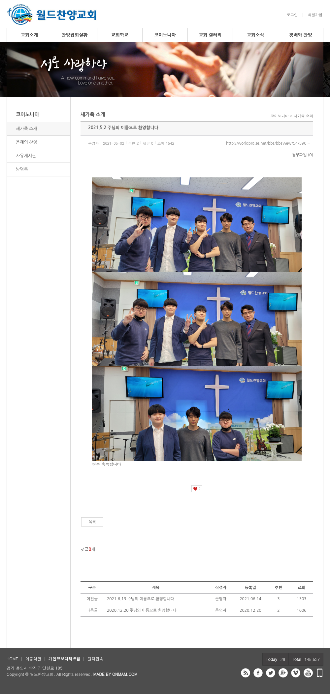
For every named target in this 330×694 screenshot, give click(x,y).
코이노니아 (165, 35)
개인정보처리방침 (64, 658)
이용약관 (33, 658)
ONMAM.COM (125, 674)
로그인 (292, 15)
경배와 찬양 (300, 35)
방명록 (22, 169)
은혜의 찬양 (26, 142)
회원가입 (315, 15)
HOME (12, 658)
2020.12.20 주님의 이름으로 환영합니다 (142, 610)
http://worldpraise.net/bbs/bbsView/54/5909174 (269, 143)
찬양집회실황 (75, 35)
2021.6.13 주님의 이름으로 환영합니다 (140, 599)
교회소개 (29, 35)
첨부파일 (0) (302, 155)
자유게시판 (26, 156)
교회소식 (255, 35)
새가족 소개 (26, 129)
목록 (92, 522)
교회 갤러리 (210, 35)
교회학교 (120, 35)
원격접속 (95, 658)
